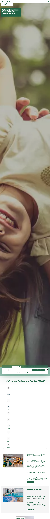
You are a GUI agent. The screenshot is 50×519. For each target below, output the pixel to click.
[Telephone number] (42, 1)
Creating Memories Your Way (9, 13)
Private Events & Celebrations (8, 10)
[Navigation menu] (48, 1)
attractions (35, 498)
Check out (21, 369)
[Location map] (46, 1)
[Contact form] (44, 1)
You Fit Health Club (31, 465)
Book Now (39, 369)
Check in (6, 369)
